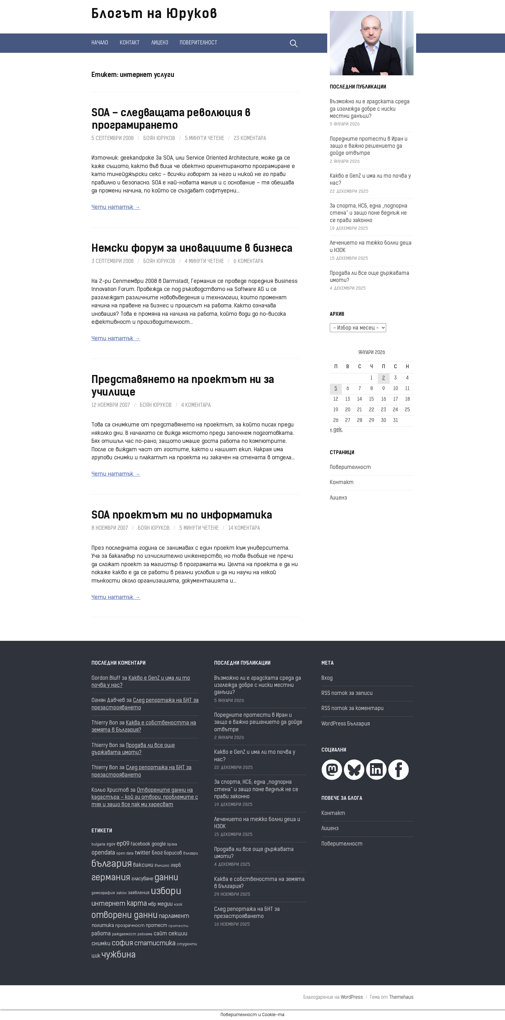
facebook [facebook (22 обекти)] (140, 844)
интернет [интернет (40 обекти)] (108, 904)
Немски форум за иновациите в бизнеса (191, 249)
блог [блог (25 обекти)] (157, 853)
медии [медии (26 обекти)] (165, 904)
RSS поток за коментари (352, 708)
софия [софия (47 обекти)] (122, 943)
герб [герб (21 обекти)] (176, 865)
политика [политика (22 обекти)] (102, 925)
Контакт (130, 43)
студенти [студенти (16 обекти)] (187, 944)
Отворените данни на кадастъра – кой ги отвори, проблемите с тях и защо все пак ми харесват (144, 798)
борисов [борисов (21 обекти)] (173, 853)
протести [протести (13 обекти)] (178, 926)
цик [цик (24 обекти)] (95, 956)
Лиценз (159, 43)
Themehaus (401, 997)
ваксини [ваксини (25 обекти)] (143, 865)
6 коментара (248, 261)
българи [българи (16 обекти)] (190, 854)
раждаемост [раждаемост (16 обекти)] (124, 934)
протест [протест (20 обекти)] (156, 925)
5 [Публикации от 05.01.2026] (336, 389)
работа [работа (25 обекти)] (101, 934)
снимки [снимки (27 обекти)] (100, 944)
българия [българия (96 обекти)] (111, 864)
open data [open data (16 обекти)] (125, 854)
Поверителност (198, 43)
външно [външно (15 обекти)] (162, 866)
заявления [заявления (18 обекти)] (138, 893)
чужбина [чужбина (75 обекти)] (118, 955)
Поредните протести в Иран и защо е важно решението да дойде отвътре (368, 146)
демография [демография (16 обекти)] (103, 893)
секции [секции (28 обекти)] (177, 934)
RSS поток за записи (347, 693)
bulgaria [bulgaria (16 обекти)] (98, 845)
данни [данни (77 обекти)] (166, 878)
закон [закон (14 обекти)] (121, 893)
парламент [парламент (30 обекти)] (174, 916)
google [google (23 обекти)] (159, 844)
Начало (99, 43)
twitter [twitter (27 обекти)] (142, 853)
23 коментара (250, 138)
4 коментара (196, 405)
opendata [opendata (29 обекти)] (103, 853)
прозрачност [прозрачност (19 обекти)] (130, 926)
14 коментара (244, 528)
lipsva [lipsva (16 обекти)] (172, 845)
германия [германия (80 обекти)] (110, 878)
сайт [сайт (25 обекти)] (160, 934)
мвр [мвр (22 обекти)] (152, 904)
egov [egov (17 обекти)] (111, 844)
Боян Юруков (159, 138)
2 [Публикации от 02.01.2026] (383, 378)
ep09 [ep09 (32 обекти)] (123, 844)
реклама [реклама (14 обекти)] (145, 934)
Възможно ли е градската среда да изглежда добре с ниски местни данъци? (370, 109)
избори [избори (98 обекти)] (166, 891)
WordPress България (345, 724)
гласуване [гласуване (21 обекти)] (142, 879)
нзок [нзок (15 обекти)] (178, 905)
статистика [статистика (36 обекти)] (155, 943)
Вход (327, 678)
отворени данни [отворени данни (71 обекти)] (124, 916)
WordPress (352, 997)
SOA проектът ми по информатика (181, 516)
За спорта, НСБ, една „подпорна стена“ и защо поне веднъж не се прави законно (368, 213)
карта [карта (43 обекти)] (137, 904)
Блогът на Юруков (154, 14)
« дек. (336, 430)
